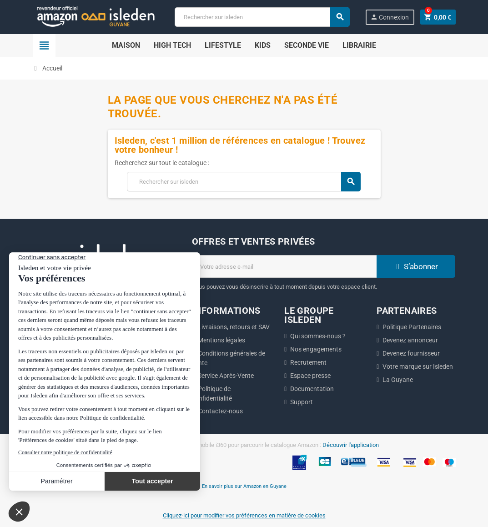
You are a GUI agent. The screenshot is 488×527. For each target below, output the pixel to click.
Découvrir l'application (350, 445)
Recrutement (308, 362)
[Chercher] (262, 17)
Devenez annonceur (410, 340)
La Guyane (397, 379)
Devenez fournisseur (411, 353)
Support (301, 402)
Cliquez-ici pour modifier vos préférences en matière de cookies (244, 515)
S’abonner (416, 266)
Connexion (389, 17)
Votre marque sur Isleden (417, 366)
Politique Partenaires (411, 327)
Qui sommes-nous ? (318, 336)
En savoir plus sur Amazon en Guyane (244, 486)
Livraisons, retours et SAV (234, 327)
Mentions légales (221, 340)
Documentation (312, 388)
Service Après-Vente (226, 375)
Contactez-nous (220, 411)
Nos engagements (316, 349)
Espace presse (310, 375)
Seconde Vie (306, 45)
